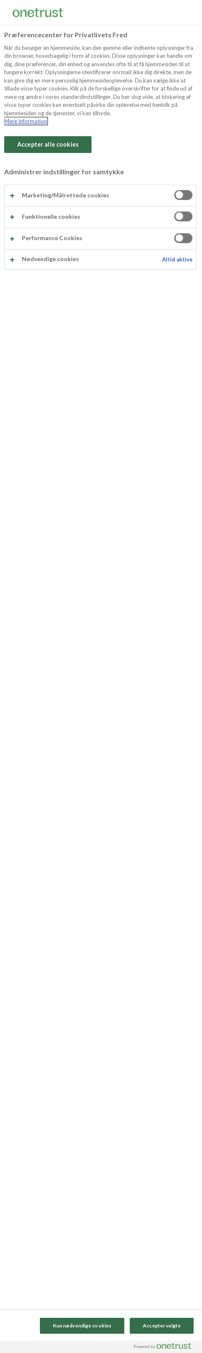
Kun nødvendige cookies (82, 1325)
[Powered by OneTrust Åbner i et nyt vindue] (166, 1348)
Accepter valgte (162, 1325)
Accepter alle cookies (48, 144)
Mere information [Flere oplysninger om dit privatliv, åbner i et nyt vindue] (25, 121)
